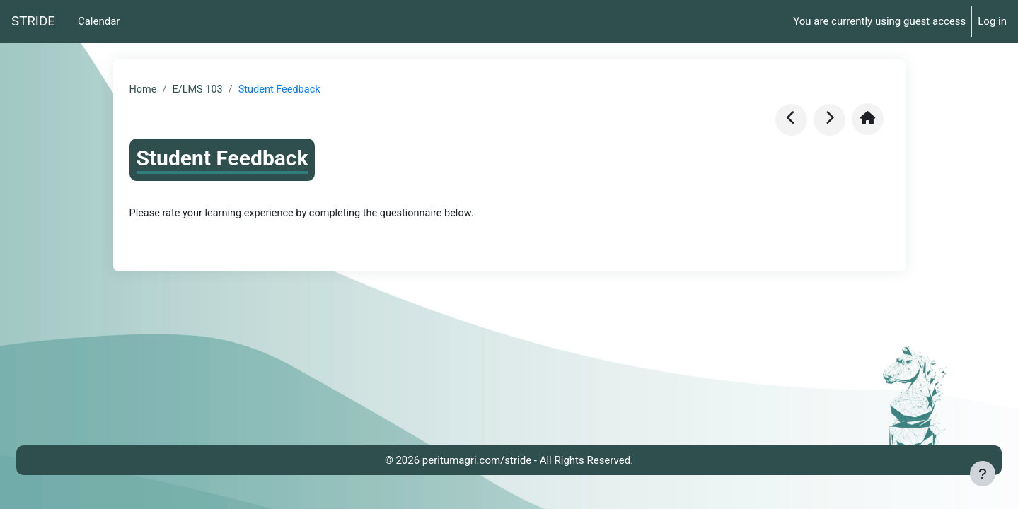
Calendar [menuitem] (99, 21)
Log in (992, 21)
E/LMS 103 (199, 89)
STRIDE (33, 21)
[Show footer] (982, 473)
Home (143, 89)
